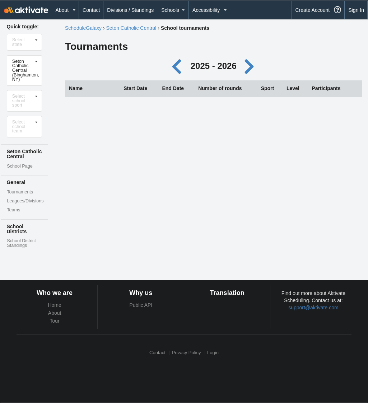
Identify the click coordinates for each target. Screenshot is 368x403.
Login (213, 353)
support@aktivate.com (313, 307)
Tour (55, 321)
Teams (13, 209)
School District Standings (21, 243)
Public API (140, 305)
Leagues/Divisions (25, 200)
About (54, 313)
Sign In (356, 10)
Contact (91, 10)
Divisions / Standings (130, 10)
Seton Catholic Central (131, 28)
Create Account (312, 10)
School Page (19, 166)
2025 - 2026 (214, 66)
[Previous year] (179, 66)
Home (54, 305)
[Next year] (249, 66)
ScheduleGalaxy (83, 28)
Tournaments (20, 192)
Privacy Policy (186, 353)
